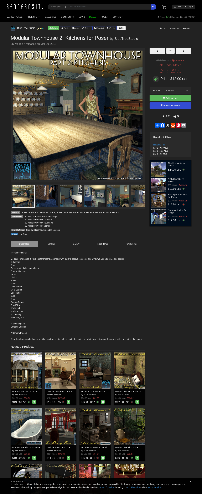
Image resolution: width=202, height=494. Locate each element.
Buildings (53, 216)
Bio (121, 28)
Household (48, 223)
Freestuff (99, 28)
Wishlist (111, 28)
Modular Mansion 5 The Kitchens (97, 447)
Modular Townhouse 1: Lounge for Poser (66, 391)
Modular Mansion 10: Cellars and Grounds (33, 391)
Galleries (50, 17)
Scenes (46, 226)
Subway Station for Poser (177, 211)
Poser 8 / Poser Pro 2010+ (43, 212)
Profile (65, 28)
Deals (92, 17)
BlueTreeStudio (126, 39)
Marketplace (14, 17)
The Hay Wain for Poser (176, 164)
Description (24, 244)
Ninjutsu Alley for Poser (176, 179)
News (81, 17)
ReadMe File (159, 145)
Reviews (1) (131, 244)
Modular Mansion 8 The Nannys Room (134, 391)
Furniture (47, 219)
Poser (104, 17)
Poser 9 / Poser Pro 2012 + (96, 212)
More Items (102, 244)
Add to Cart (170, 98)
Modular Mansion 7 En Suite (26, 447)
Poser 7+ (26, 212)
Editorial (51, 244)
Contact (118, 17)
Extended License (51, 230)
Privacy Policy (154, 487)
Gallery (86, 28)
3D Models (30, 216)
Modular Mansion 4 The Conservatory (133, 447)
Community (67, 17)
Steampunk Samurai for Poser (178, 195)
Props (39, 219)
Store (75, 28)
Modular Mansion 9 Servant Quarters (99, 391)
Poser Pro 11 (116, 212)
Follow (54, 28)
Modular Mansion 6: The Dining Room (65, 447)
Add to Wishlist (170, 105)
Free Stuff (33, 17)
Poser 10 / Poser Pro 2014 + (70, 212)
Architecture (41, 216)
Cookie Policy (133, 487)
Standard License (34, 230)
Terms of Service (106, 487)
